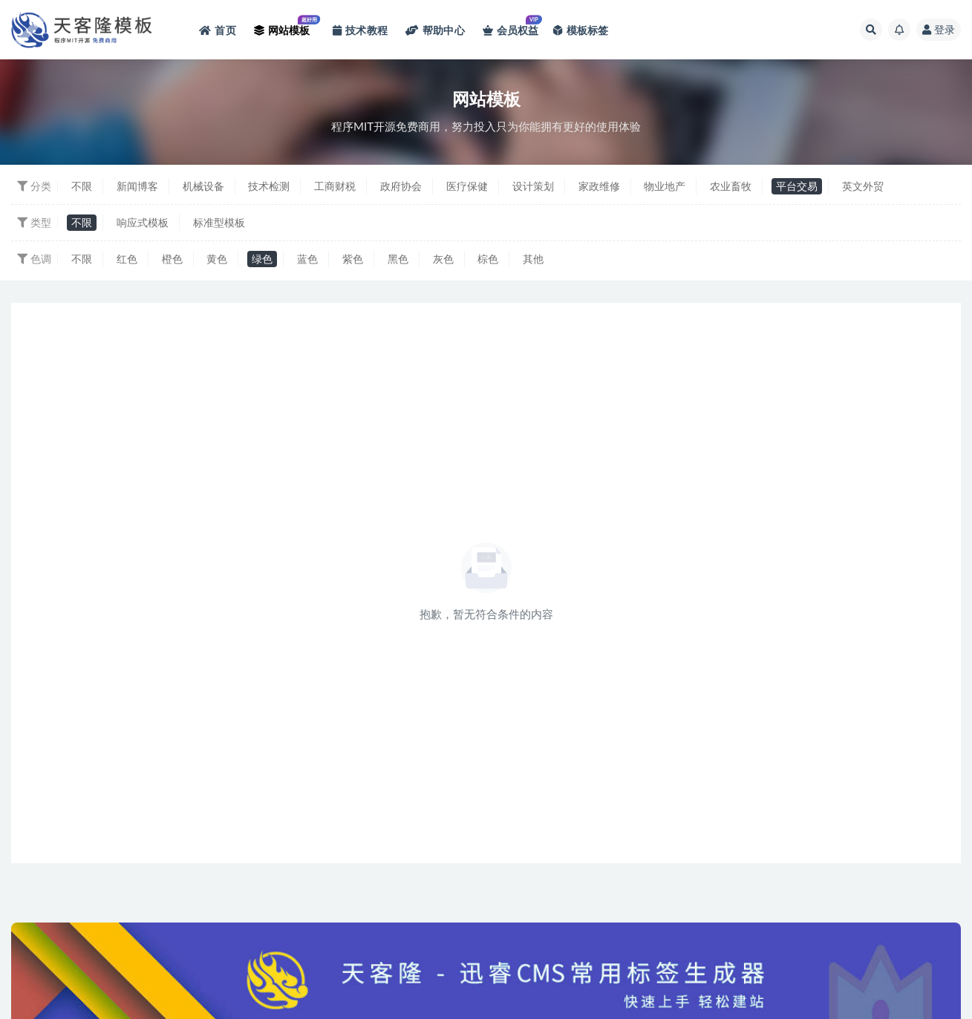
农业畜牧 (730, 186)
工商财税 (335, 186)
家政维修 (599, 186)
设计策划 (533, 186)
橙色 (172, 258)
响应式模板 (143, 222)
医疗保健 (467, 186)
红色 (127, 258)
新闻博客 (137, 186)
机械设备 (203, 186)
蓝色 (307, 258)
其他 (533, 258)
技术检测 (269, 186)
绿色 (262, 258)
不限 (81, 186)
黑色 (398, 258)
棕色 (487, 258)
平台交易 (797, 186)
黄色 (216, 258)
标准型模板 (219, 222)
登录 (938, 29)
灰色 (443, 258)
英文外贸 (863, 186)
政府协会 (401, 186)
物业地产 (664, 186)
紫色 (352, 258)
